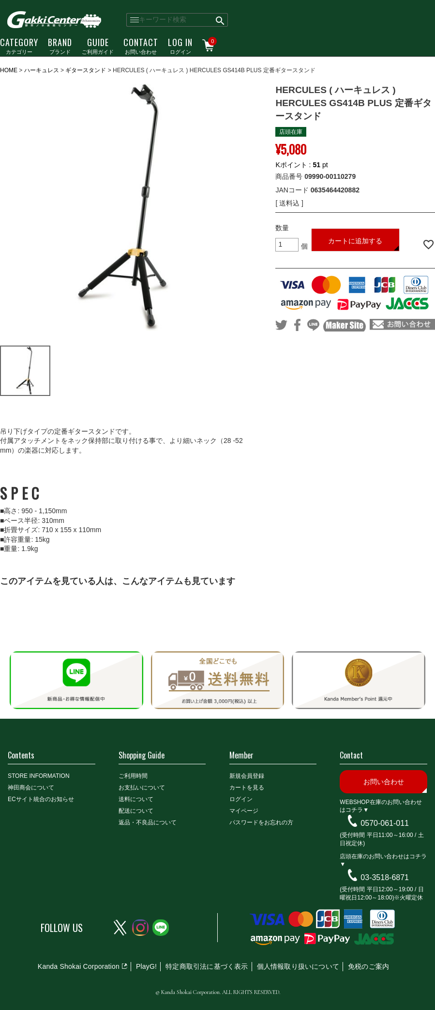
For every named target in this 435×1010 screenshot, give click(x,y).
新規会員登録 (246, 776)
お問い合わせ (140, 45)
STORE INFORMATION (39, 776)
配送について (136, 810)
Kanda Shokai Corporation (79, 966)
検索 (220, 20)
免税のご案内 (368, 966)
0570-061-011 (384, 823)
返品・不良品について (148, 822)
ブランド (60, 45)
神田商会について (31, 787)
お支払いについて (142, 787)
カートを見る (246, 787)
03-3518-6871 (384, 877)
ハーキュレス (41, 70)
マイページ (243, 810)
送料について (136, 799)
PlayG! (146, 966)
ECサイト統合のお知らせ (41, 799)
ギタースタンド (85, 70)
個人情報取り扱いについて (298, 966)
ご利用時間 (133, 776)
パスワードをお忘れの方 (261, 822)
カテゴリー (19, 45)
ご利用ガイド (98, 45)
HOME (8, 70)
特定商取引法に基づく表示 (206, 966)
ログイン (180, 45)
